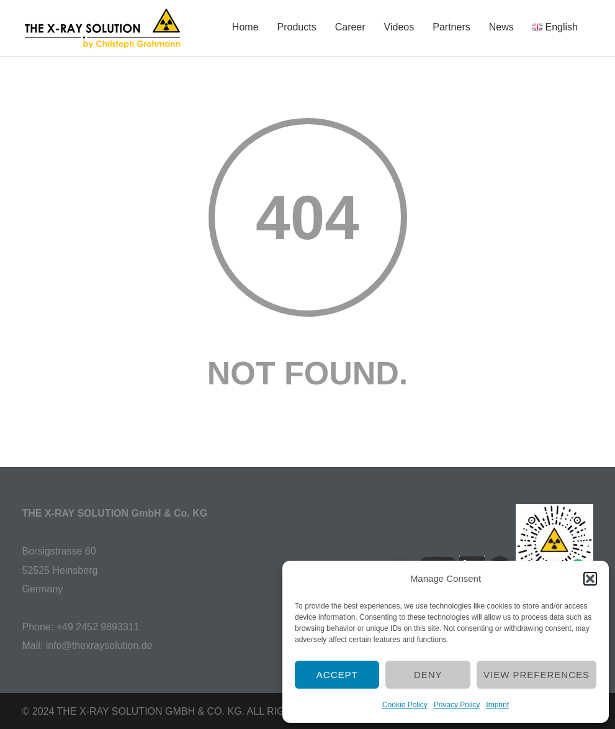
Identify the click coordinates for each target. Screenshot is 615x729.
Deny (428, 674)
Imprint (497, 704)
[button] (590, 579)
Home (245, 27)
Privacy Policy (457, 704)
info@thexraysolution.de (99, 645)
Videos (399, 27)
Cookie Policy (405, 704)
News (501, 27)
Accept (337, 674)
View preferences (536, 674)
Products (296, 27)
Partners (451, 27)
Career (350, 27)
